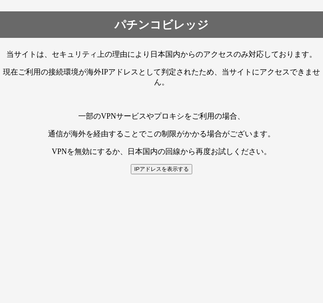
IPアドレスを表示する (161, 169)
